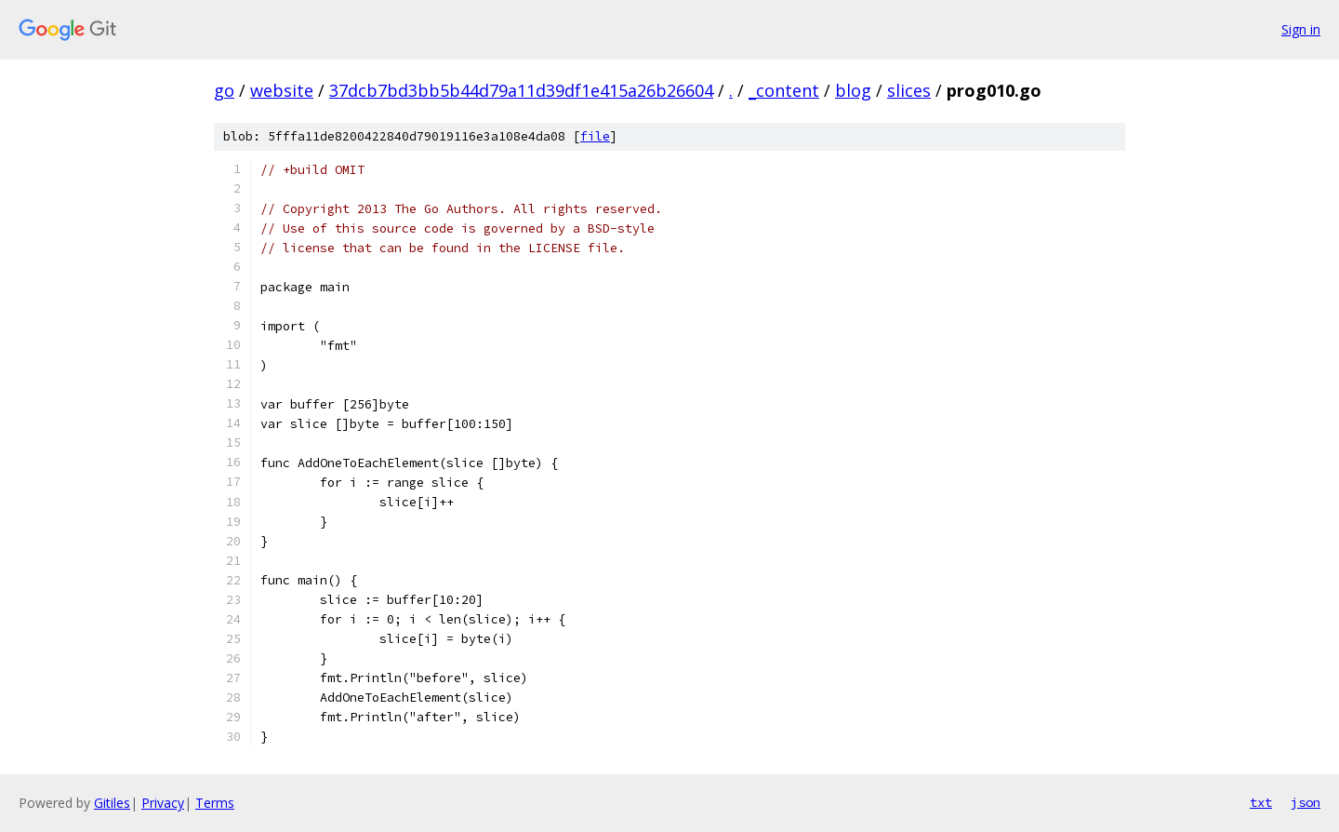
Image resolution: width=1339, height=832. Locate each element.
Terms (214, 803)
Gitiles (112, 803)
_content (784, 90)
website (281, 90)
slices (909, 90)
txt (1261, 802)
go (224, 90)
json (1305, 802)
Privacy (162, 803)
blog (853, 90)
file (595, 136)
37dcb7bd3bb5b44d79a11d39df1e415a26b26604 (521, 90)
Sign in (1300, 29)
